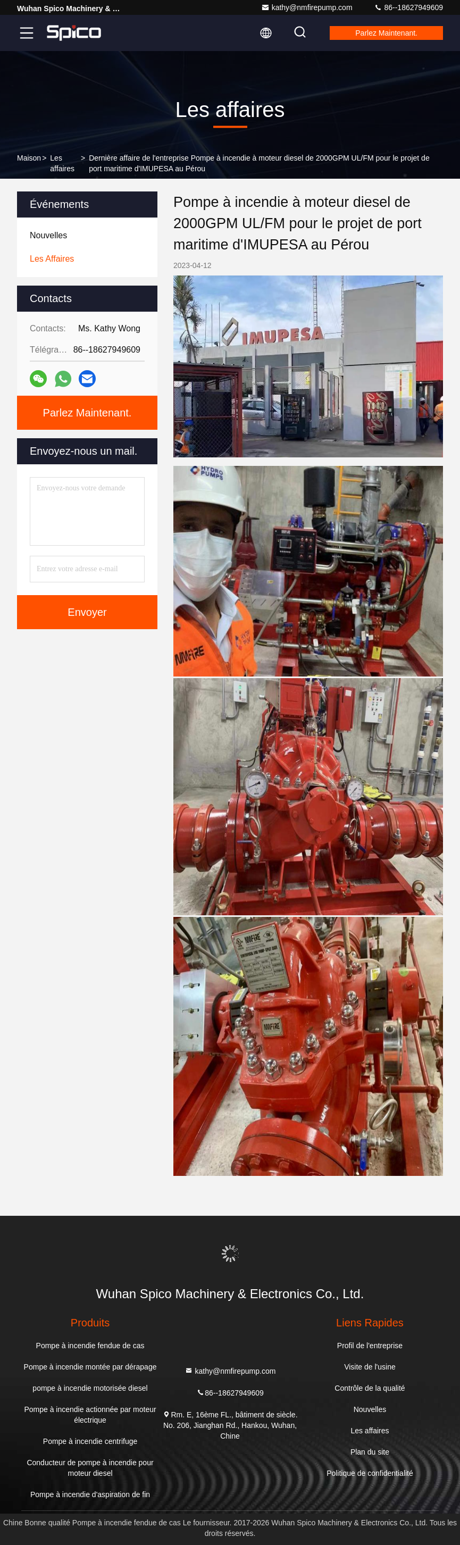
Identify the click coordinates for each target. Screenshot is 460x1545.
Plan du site (369, 1452)
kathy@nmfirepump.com (307, 7)
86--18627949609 (408, 7)
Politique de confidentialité (370, 1473)
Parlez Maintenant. (386, 33)
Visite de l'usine (370, 1367)
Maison (29, 158)
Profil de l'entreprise (370, 1345)
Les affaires (62, 163)
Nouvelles (370, 1409)
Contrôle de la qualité (369, 1388)
